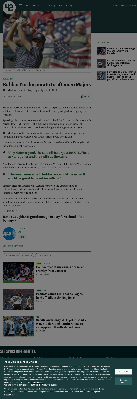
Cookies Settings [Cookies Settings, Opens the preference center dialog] (123, 381)
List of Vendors (10, 395)
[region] (68, 378)
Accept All (123, 372)
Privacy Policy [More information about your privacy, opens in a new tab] (38, 382)
